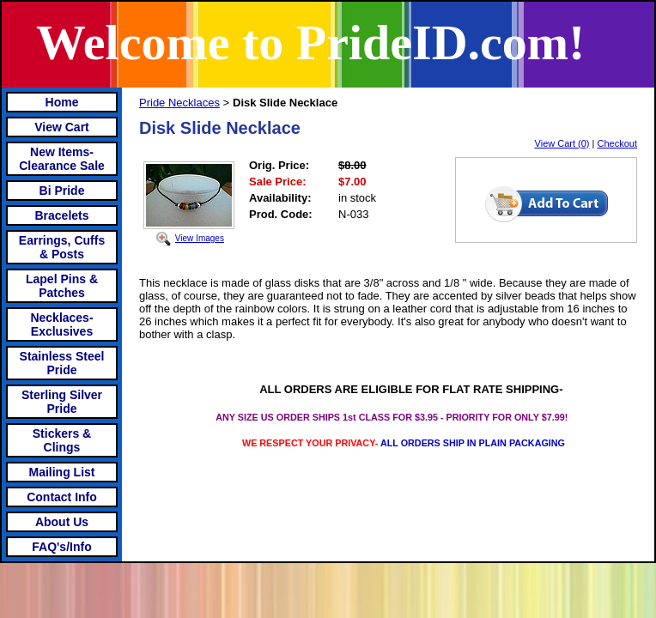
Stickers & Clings (62, 440)
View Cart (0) (562, 143)
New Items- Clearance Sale (62, 159)
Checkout (617, 143)
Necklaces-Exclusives (61, 324)
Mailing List (62, 472)
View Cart (61, 127)
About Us (61, 522)
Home (62, 102)
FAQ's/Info (61, 547)
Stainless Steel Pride (62, 363)
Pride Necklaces (179, 102)
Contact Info (62, 497)
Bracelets (61, 215)
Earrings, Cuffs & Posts (62, 247)
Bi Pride (62, 190)
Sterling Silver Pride (61, 401)
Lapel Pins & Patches (62, 286)
